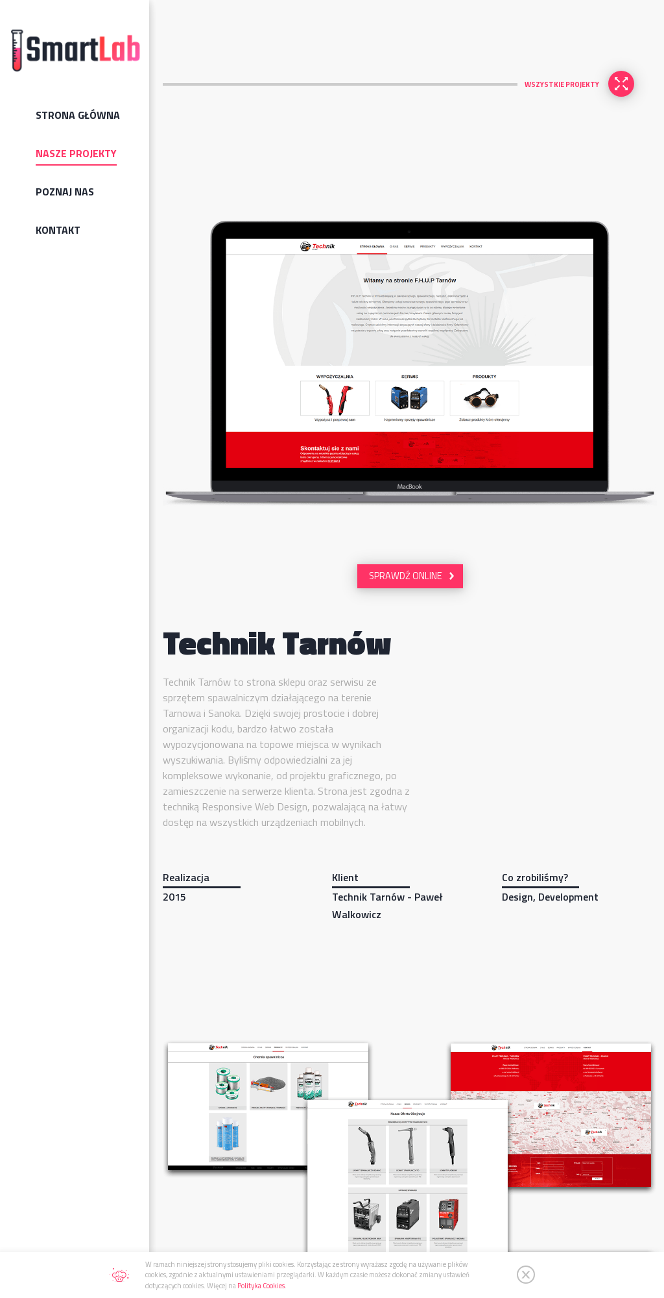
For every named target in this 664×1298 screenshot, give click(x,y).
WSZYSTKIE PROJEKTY (562, 84)
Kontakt (58, 230)
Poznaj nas (65, 191)
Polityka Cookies (261, 1285)
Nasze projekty (76, 153)
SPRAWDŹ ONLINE (405, 576)
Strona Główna (78, 115)
